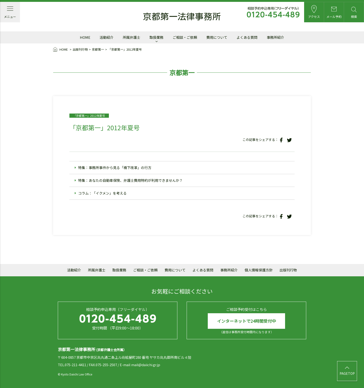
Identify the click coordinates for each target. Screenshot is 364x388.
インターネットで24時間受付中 (246, 321)
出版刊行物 (80, 49)
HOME (60, 49)
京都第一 (98, 49)
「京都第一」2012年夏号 (125, 49)
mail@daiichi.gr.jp (145, 364)
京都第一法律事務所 (182, 17)
